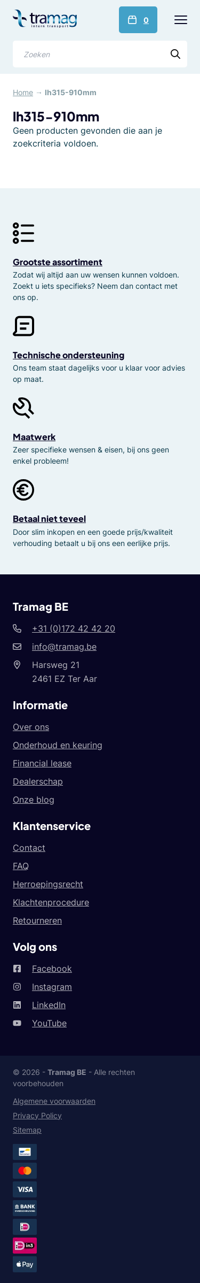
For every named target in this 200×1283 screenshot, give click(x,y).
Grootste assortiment (57, 261)
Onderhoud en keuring (57, 745)
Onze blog (33, 799)
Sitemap (27, 1129)
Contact (29, 847)
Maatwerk (34, 436)
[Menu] (180, 20)
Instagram (52, 986)
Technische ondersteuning (68, 354)
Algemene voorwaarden (54, 1100)
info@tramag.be (64, 646)
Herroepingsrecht (48, 884)
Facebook (52, 968)
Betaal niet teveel (49, 518)
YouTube (49, 1023)
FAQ (21, 866)
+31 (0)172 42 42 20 (73, 628)
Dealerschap (38, 781)
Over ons (31, 726)
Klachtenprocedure (51, 902)
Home (23, 92)
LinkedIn (49, 1005)
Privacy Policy (37, 1115)
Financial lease (42, 763)
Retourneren (37, 920)
